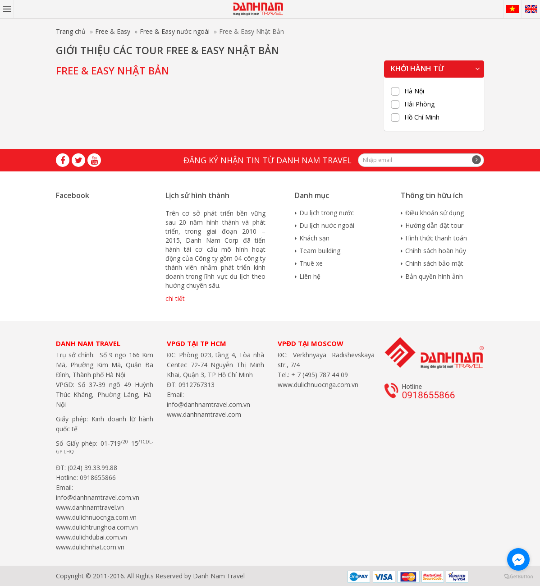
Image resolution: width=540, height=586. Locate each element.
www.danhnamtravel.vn (90, 507)
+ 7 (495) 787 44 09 (318, 374)
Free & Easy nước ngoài (175, 31)
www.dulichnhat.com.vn (90, 547)
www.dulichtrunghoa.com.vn (97, 527)
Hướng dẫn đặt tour (434, 225)
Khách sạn (314, 238)
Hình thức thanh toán (436, 238)
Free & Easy (112, 31)
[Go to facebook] (518, 559)
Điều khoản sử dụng (434, 212)
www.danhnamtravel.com (204, 414)
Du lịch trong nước (326, 212)
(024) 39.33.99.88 (92, 467)
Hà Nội (414, 91)
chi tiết (175, 298)
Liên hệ (309, 276)
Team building (319, 250)
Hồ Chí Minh (421, 117)
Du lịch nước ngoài (326, 225)
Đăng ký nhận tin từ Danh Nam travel (267, 160)
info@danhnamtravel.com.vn (97, 497)
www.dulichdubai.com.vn (91, 537)
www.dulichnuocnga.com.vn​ (96, 517)
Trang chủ (71, 31)
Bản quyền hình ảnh (434, 276)
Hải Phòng (419, 104)
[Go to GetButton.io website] (518, 577)
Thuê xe (311, 263)
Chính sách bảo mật (434, 263)
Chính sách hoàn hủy (435, 250)
